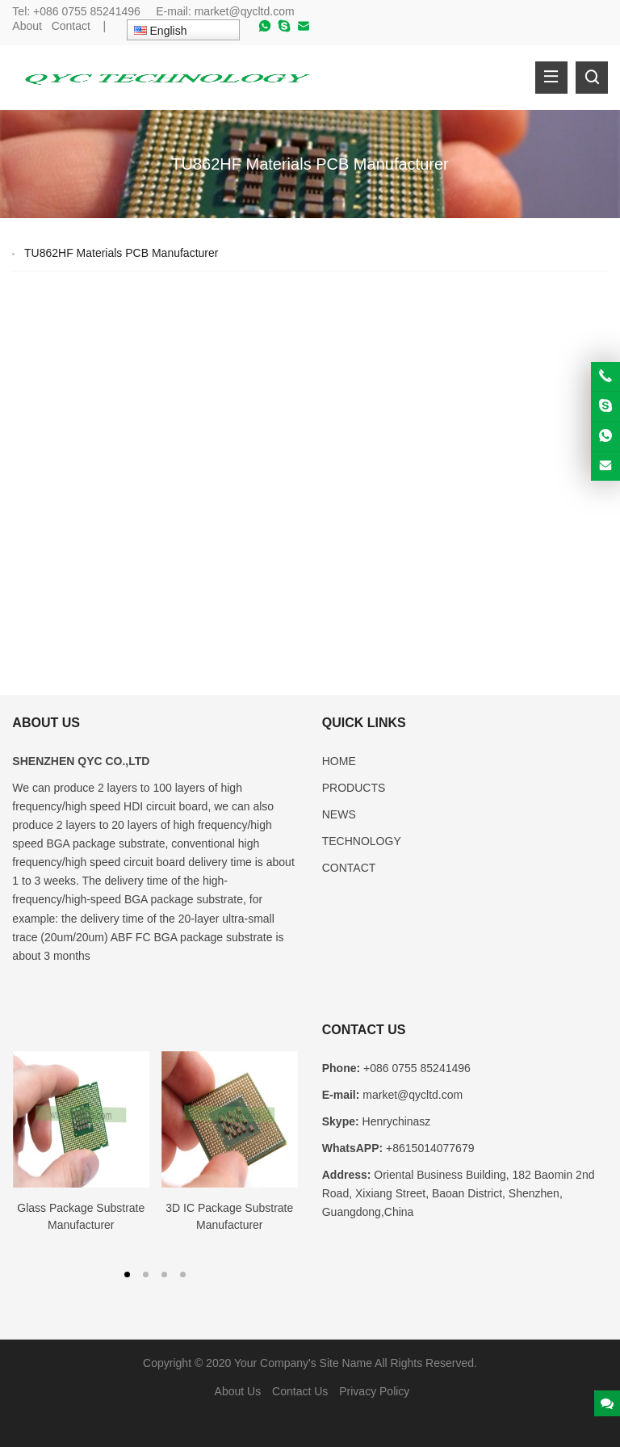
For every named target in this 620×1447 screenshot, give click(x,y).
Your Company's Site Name (303, 1363)
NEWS (339, 814)
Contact (71, 25)
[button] (127, 1273)
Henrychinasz (396, 1121)
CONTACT (349, 867)
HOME (339, 761)
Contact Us (300, 1391)
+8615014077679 (430, 1148)
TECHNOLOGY (361, 841)
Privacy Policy (374, 1391)
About (27, 25)
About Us (238, 1391)
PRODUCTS (354, 787)
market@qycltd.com (245, 11)
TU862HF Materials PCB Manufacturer (121, 252)
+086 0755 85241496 (88, 11)
